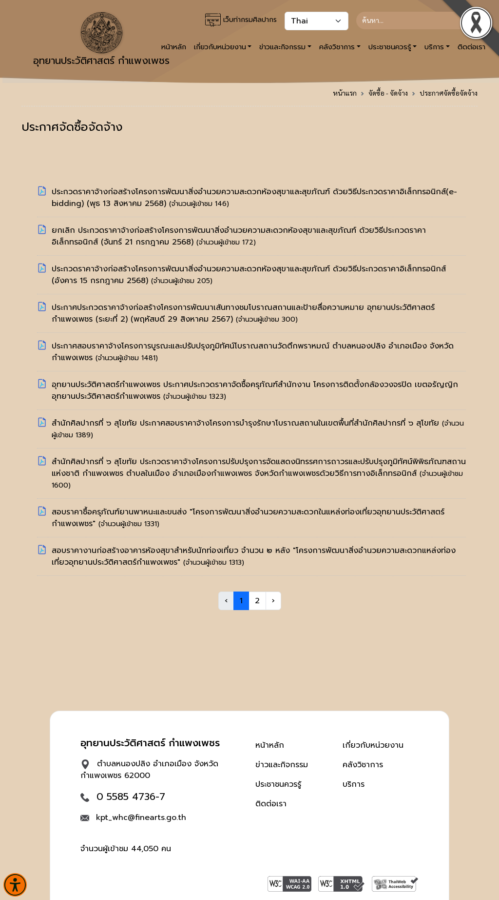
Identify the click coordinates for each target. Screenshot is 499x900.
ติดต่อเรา (271, 804)
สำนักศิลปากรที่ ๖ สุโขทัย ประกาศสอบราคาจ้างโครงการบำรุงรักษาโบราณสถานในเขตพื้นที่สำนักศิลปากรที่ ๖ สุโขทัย (247, 423)
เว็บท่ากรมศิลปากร (241, 20)
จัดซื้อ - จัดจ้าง (388, 92)
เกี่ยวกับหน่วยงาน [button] (220, 46)
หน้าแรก (345, 92)
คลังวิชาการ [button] (337, 46)
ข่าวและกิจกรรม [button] (282, 46)
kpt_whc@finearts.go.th (141, 817)
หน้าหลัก (269, 745)
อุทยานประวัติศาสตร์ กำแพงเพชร (101, 40)
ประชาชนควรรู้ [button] (389, 46)
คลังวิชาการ (363, 765)
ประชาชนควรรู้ (278, 784)
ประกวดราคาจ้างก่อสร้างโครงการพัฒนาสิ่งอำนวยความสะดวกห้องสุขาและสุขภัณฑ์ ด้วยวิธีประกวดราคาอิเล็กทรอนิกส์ (249, 269)
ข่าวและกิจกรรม (281, 765)
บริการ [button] (434, 46)
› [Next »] (273, 601)
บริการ (354, 784)
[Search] (413, 20)
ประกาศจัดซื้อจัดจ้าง (449, 92)
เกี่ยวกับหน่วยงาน (373, 745)
